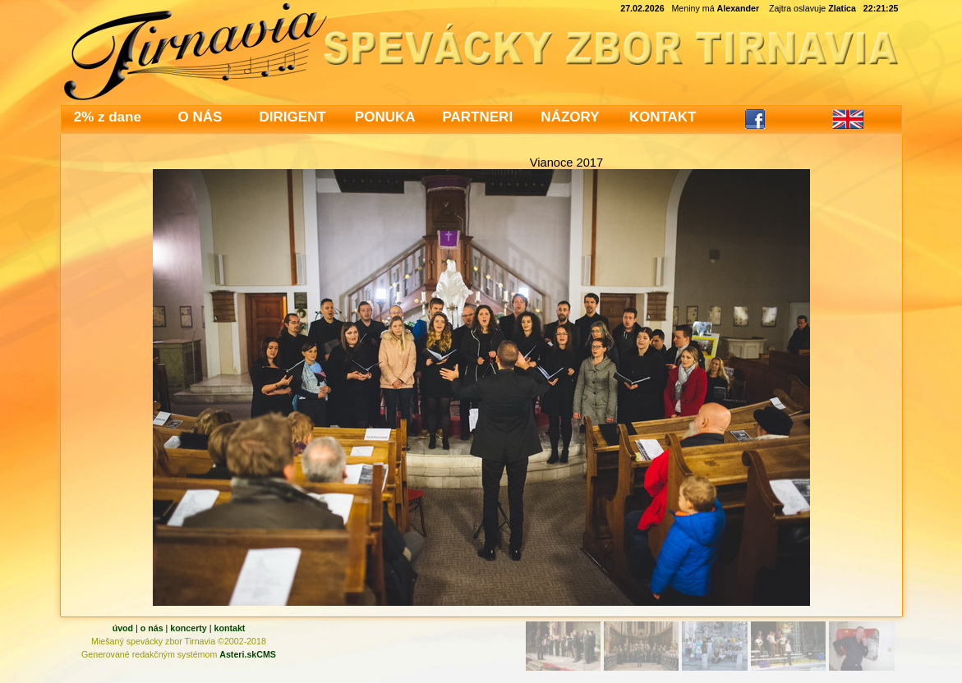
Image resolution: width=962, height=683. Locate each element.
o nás (151, 628)
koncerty (188, 628)
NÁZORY (570, 117)
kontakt (229, 628)
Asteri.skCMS (247, 654)
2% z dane (107, 117)
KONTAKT (663, 117)
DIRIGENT (292, 117)
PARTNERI (477, 117)
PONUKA (385, 117)
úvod (123, 628)
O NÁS (200, 117)
